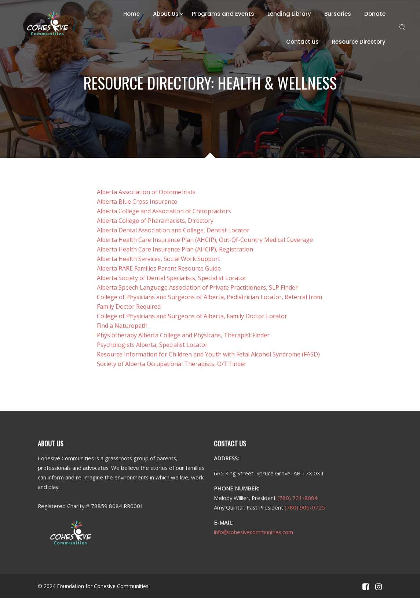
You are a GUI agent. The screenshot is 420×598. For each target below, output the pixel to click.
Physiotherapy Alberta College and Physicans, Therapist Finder (183, 335)
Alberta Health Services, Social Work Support (158, 259)
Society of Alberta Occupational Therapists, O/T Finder (171, 364)
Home (131, 14)
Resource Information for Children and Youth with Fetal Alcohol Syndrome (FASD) (208, 354)
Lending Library (289, 14)
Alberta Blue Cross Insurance (137, 201)
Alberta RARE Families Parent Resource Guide (159, 268)
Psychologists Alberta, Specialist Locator (152, 345)
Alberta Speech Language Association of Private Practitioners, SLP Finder (197, 287)
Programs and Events (223, 14)
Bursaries (337, 14)
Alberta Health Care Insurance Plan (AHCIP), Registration (175, 249)
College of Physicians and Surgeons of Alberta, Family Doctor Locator (192, 316)
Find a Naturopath (122, 326)
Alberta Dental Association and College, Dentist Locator (173, 230)
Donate (375, 14)
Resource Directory (359, 42)
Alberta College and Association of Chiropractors (164, 211)
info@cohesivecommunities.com (253, 532)
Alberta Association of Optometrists (146, 192)
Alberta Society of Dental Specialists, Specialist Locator (171, 278)
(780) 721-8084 (297, 497)
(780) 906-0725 (305, 507)
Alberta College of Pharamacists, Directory (155, 221)
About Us (166, 14)
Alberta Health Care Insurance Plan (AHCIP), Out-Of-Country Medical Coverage (205, 240)
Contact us (302, 42)
